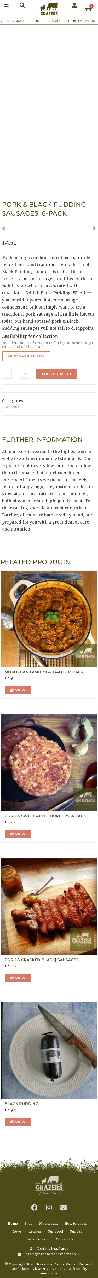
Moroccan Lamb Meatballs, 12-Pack (44, 672)
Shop (28, 1223)
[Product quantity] (16, 374)
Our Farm (77, 1231)
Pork (15, 407)
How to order (76, 1223)
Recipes (34, 1231)
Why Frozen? (38, 1239)
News (17, 1231)
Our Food (55, 1231)
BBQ (6, 407)
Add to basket (57, 374)
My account (48, 1223)
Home (13, 1223)
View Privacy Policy (49, 1269)
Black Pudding (21, 1103)
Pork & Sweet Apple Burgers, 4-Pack (45, 816)
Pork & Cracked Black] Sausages (42, 959)
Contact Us (65, 1239)
